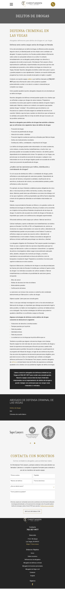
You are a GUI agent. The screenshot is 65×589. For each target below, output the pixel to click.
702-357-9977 (32, 530)
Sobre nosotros (32, 556)
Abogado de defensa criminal (32, 563)
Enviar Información (32, 511)
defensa (14, 362)
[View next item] (35, 443)
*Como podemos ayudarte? (18, 491)
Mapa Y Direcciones (32, 544)
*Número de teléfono (16, 480)
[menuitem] (32, 408)
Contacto (32, 572)
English (32, 576)
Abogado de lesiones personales (32, 566)
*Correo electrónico (39, 480)
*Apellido (36, 475)
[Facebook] (32, 584)
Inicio (32, 553)
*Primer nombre (15, 475)
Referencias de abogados (32, 559)
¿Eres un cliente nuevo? (17, 486)
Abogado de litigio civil (32, 569)
